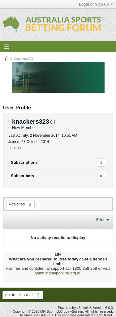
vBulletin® (84, 308)
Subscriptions (24, 162)
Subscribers (22, 175)
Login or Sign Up (96, 4)
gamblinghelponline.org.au (58, 273)
